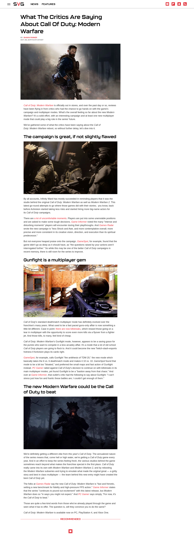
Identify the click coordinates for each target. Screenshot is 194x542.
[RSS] (185, 5)
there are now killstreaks (68, 329)
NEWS (34, 4)
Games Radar (43, 484)
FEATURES (48, 4)
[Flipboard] (173, 5)
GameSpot (82, 241)
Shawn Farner (30, 37)
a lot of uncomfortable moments (50, 218)
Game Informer (79, 222)
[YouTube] (167, 5)
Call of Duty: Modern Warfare (38, 105)
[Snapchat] (179, 5)
